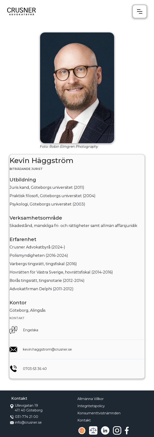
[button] (140, 11)
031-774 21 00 (26, 416)
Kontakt (84, 420)
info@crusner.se (28, 422)
